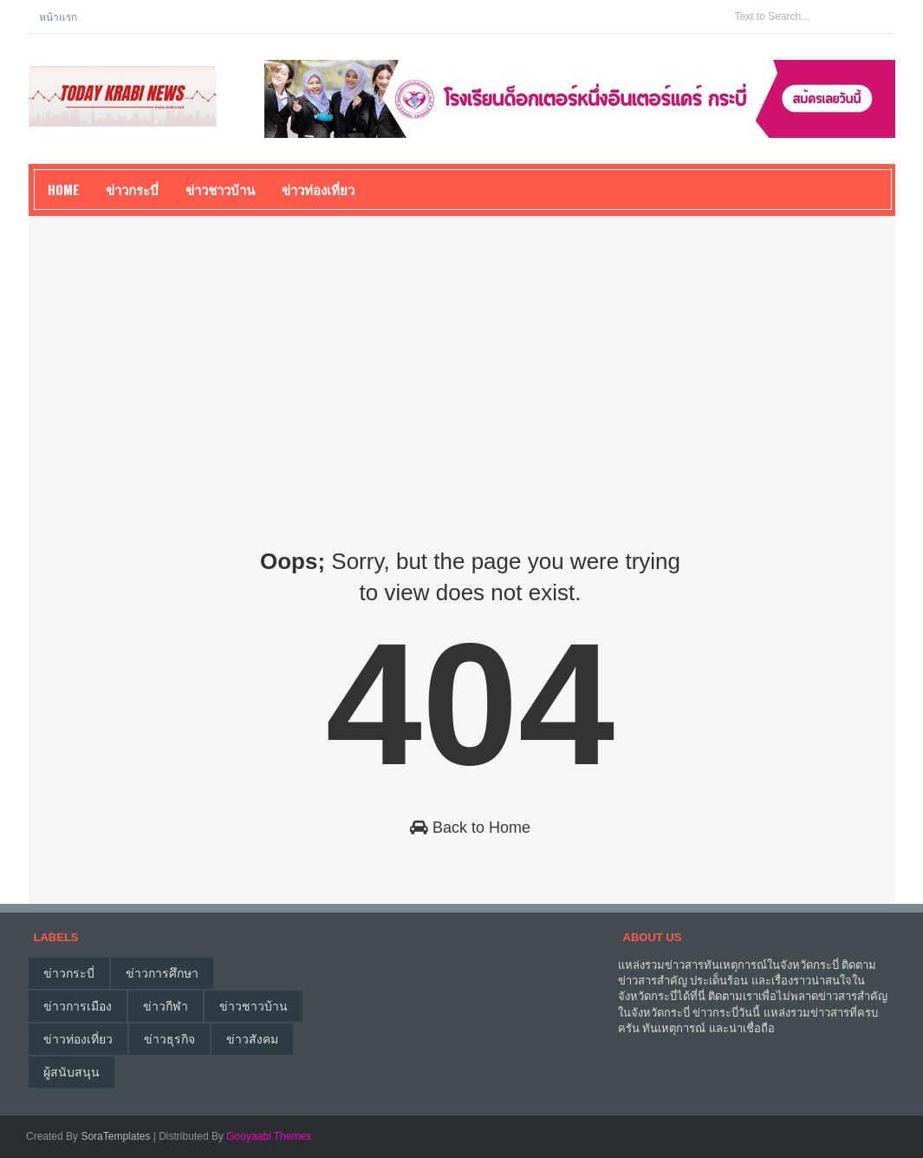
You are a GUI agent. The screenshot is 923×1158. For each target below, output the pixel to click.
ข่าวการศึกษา (162, 973)
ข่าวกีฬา (165, 1006)
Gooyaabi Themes (268, 1136)
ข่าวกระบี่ (68, 973)
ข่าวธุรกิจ (169, 1039)
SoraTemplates (115, 1136)
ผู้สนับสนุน (71, 1072)
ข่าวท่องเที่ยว (78, 1039)
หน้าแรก (58, 16)
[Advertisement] (462, 359)
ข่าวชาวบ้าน (220, 189)
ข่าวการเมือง (77, 1006)
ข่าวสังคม (252, 1039)
